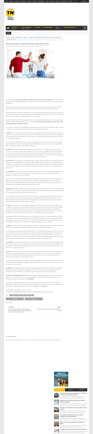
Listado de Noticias (69, 27)
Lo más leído (67, 54)
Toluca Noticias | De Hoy (23, 431)
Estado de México (26, 28)
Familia (13, 37)
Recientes (14, 28)
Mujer (25, 37)
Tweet (11, 309)
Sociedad (31, 37)
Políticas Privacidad (75, 431)
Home (7, 37)
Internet (57, 1)
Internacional (41, 1)
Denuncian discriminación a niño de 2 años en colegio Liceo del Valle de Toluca (78, 83)
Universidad (38, 37)
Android (52, 1)
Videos (70, 1)
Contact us (84, 388)
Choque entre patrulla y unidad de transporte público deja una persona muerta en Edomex (77, 129)
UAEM (47, 1)
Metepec (11, 1)
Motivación (19, 37)
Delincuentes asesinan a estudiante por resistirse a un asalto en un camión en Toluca (76, 60)
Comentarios (83, 54)
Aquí (86, 431)
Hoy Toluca (17, 1)
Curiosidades (64, 1)
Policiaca (24, 1)
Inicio (7, 1)
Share (22, 309)
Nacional (35, 1)
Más (58, 28)
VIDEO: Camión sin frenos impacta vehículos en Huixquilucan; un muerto (77, 106)
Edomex (29, 1)
